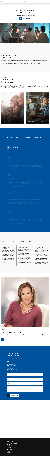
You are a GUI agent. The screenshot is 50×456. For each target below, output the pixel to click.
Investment (8, 452)
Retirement (8, 451)
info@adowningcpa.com (11, 447)
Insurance (8, 454)
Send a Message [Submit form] (14, 395)
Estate (8, 453)
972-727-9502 (11, 441)
